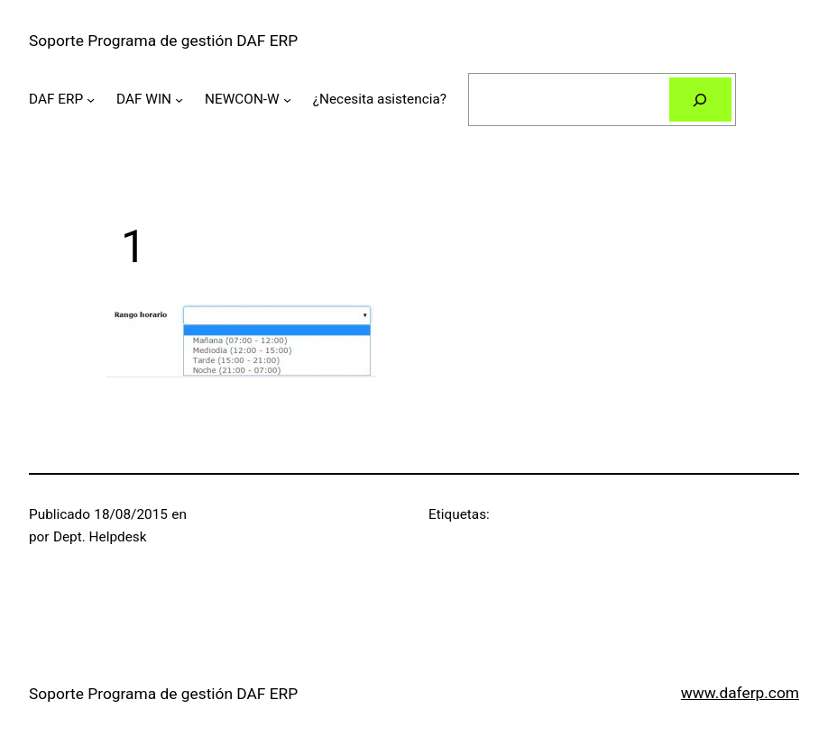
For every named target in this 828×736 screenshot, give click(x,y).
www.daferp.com (740, 693)
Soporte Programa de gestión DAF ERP (163, 41)
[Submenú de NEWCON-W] (287, 99)
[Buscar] (700, 99)
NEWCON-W (242, 99)
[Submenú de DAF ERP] (91, 99)
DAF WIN (143, 99)
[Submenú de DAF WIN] (179, 99)
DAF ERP (56, 99)
